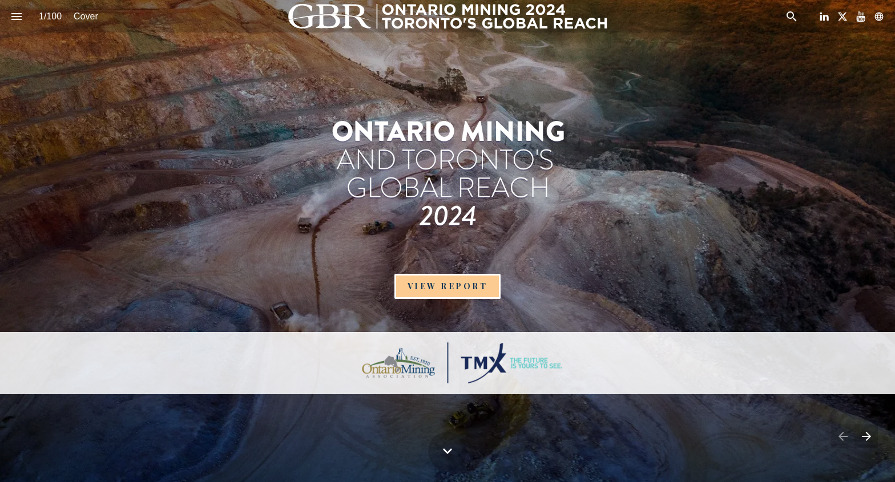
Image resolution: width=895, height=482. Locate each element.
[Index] (16, 16)
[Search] (791, 16)
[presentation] (447, 166)
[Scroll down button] (447, 451)
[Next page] (866, 436)
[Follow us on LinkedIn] (824, 17)
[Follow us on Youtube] (861, 17)
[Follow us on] (879, 17)
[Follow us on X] (842, 17)
